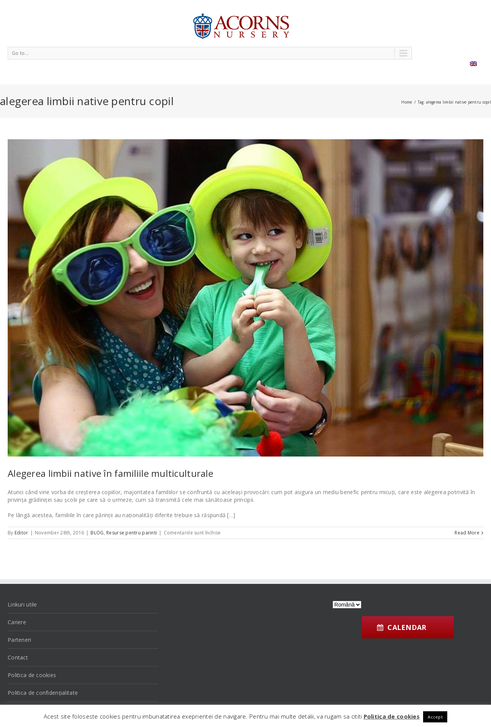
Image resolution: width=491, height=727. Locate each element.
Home (406, 102)
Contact (18, 657)
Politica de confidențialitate (43, 692)
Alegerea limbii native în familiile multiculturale (110, 473)
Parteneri (19, 639)
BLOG (97, 532)
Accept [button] (435, 717)
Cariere (17, 622)
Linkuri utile (22, 604)
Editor (21, 532)
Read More (467, 532)
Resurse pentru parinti (131, 532)
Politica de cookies (32, 675)
